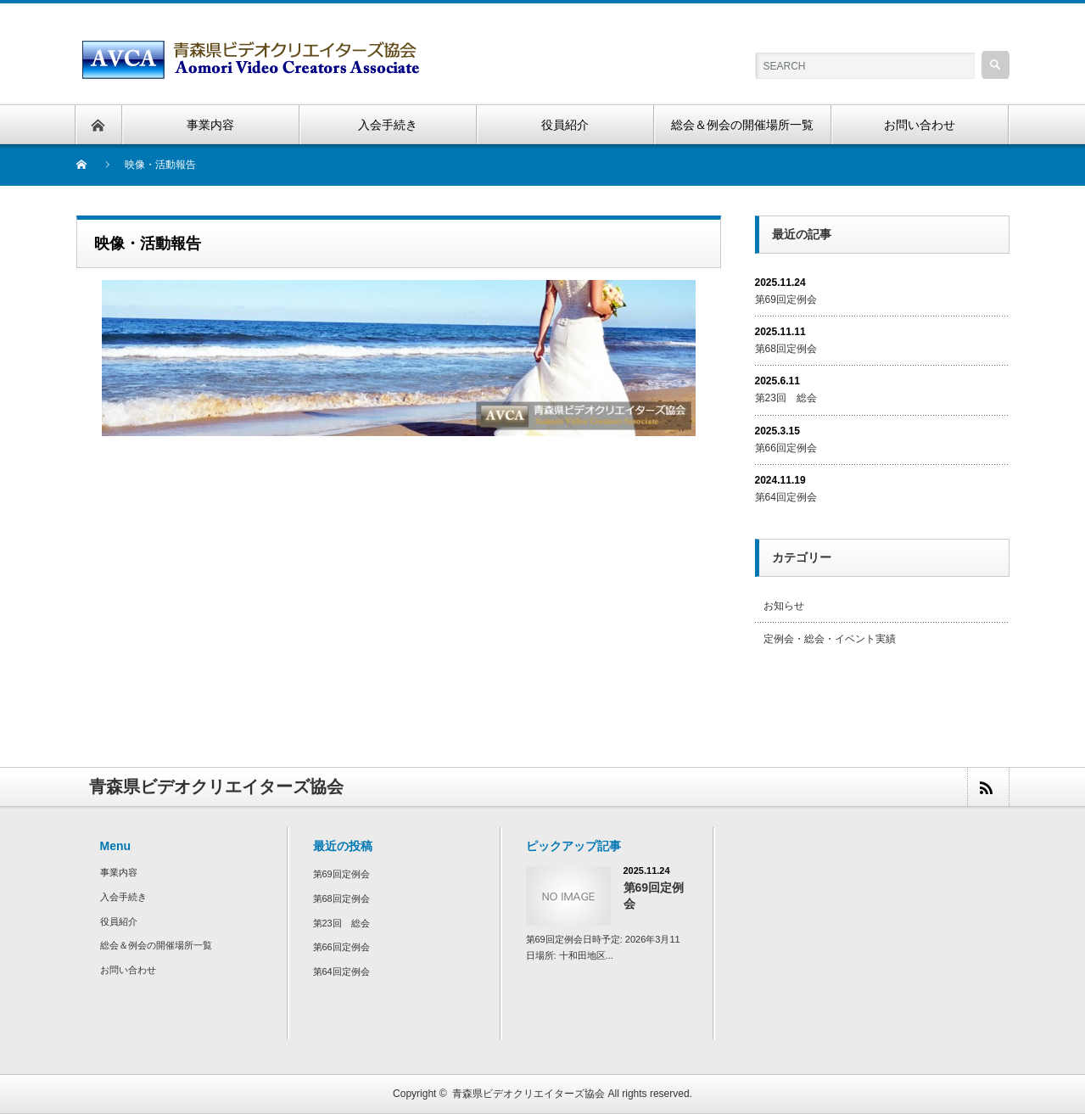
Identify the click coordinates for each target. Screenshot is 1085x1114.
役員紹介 (118, 921)
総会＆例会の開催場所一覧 (156, 945)
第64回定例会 (786, 497)
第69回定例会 (786, 299)
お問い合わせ (128, 970)
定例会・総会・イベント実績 (829, 639)
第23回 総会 (786, 398)
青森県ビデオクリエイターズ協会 (528, 1094)
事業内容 (118, 872)
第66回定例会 (786, 448)
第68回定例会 (786, 349)
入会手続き (123, 897)
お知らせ (783, 606)
